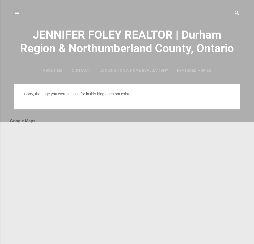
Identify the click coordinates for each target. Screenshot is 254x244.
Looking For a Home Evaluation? (134, 70)
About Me (52, 70)
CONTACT (81, 70)
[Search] (237, 14)
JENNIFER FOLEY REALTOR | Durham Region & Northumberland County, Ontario (127, 41)
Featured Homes (194, 70)
